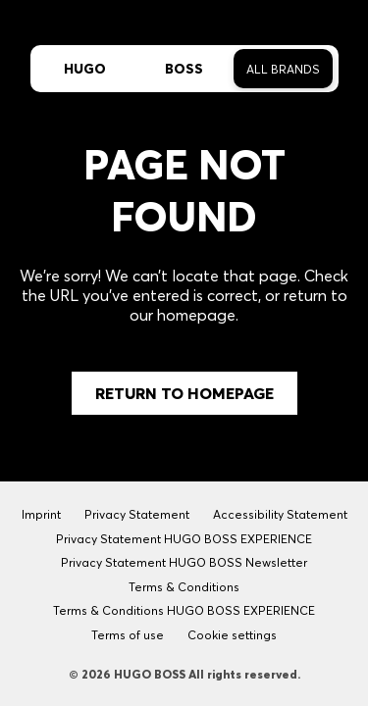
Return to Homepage (184, 393)
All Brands (283, 69)
